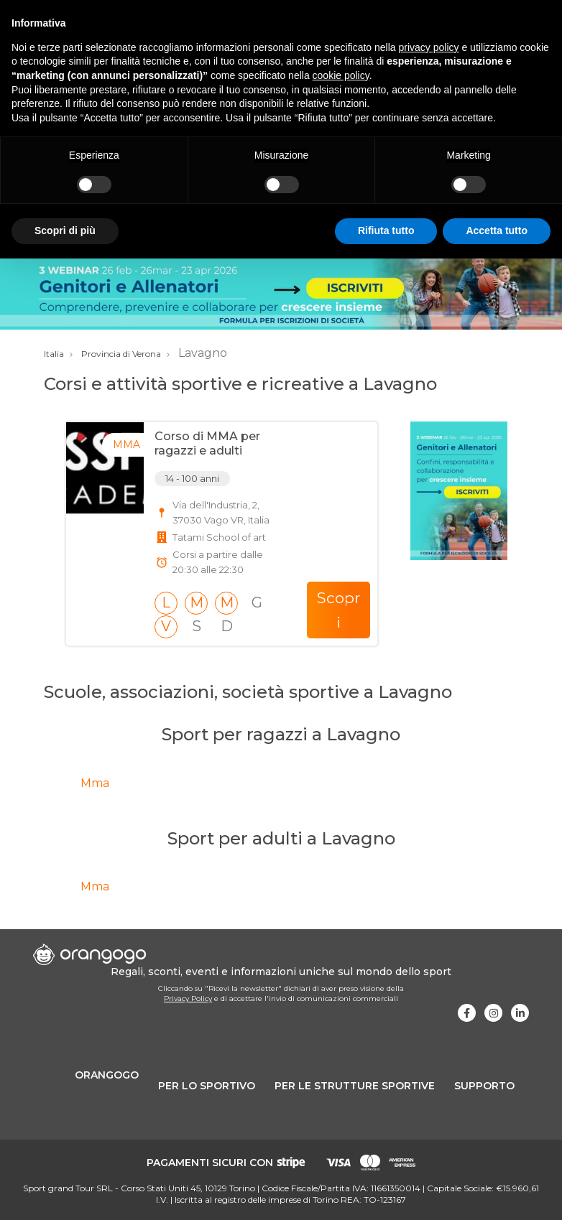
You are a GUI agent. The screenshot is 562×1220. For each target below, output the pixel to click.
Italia (54, 353)
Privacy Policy (188, 998)
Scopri (338, 610)
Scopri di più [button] (65, 230)
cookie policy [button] (341, 75)
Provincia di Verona (121, 353)
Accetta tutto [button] (497, 230)
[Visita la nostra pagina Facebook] (467, 1013)
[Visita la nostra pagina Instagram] (493, 1013)
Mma (94, 783)
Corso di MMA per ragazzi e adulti (207, 443)
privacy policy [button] (429, 47)
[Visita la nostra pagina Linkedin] (520, 1013)
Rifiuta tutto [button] (386, 230)
